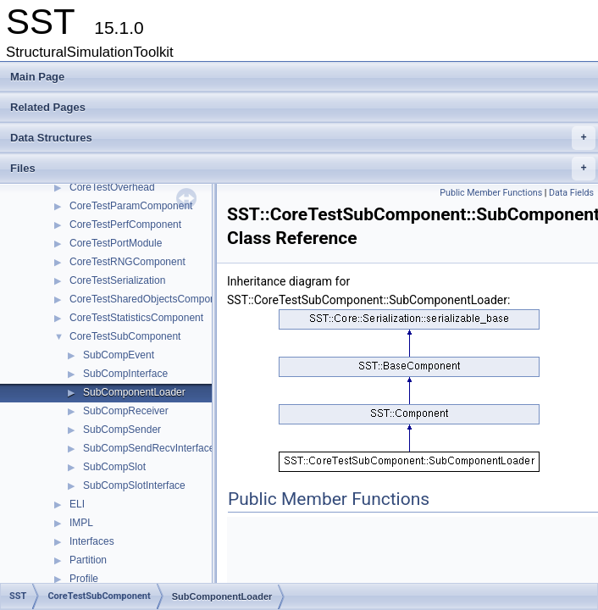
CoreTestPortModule (115, 243)
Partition (88, 560)
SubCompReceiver (126, 411)
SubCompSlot (114, 467)
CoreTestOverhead (112, 187)
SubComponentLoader (134, 392)
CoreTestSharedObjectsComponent (149, 299)
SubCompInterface (125, 374)
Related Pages (48, 107)
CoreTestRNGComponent (127, 262)
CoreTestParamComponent (130, 206)
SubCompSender (122, 429)
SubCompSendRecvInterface (148, 448)
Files (302, 168)
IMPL (81, 523)
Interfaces (91, 541)
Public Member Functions (491, 192)
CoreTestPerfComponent (125, 224)
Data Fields (571, 192)
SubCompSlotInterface (134, 485)
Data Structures (302, 138)
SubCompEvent (118, 355)
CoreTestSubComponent (124, 336)
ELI (77, 504)
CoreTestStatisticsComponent (136, 318)
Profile (83, 579)
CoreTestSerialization (117, 280)
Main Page (37, 76)
